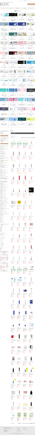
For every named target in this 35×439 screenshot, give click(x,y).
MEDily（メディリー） (2, 207)
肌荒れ (1, 218)
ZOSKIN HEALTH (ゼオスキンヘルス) (4, 160)
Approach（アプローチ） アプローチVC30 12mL (31, 193)
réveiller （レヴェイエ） (3, 194)
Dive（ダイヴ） (2, 150)
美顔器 (1, 248)
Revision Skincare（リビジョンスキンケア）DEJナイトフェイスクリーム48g (13, 374)
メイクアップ (1, 242)
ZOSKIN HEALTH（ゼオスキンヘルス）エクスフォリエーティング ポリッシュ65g (25, 294)
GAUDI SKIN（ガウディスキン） (3, 165)
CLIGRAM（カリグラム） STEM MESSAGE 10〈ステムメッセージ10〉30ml (13, 385)
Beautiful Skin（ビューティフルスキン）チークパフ (19, 385)
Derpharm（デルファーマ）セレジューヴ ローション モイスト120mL (31, 239)
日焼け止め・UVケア (2, 234)
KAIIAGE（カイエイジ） (3, 183)
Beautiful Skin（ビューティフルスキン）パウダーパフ (25, 351)
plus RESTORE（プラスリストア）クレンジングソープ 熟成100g (19, 206)
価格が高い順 (27, 137)
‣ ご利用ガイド (18, 429)
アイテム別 (2, 224)
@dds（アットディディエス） (3, 212)
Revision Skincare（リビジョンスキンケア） (3, 153)
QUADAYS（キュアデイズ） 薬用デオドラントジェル (13, 418)
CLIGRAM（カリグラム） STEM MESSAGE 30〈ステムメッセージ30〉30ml (31, 374)
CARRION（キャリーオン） (3, 197)
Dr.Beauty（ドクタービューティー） (4, 187)
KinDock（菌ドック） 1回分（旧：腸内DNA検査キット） (31, 329)
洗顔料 (1, 227)
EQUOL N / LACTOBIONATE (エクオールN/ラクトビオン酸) (3, 181)
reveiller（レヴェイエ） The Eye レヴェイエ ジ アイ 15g (19, 396)
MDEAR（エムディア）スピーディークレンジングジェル (19, 146)
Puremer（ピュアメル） (3, 156)
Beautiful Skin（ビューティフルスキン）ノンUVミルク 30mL (25, 340)
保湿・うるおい (2, 215)
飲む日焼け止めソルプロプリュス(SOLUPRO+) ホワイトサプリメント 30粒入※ (13, 396)
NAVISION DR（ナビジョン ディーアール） (3, 162)
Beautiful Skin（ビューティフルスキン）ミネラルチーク (25, 385)
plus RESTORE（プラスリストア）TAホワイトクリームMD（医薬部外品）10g (25, 283)
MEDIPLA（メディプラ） (3, 169)
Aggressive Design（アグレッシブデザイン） (4, 209)
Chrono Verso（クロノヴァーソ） (4, 201)
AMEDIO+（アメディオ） (3, 204)
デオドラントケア (2, 238)
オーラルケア (1, 245)
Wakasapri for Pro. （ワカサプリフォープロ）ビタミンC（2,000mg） (25, 418)
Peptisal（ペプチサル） (3, 175)
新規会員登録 (31, 4)
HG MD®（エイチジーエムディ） (4, 172)
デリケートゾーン (2, 222)
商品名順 (32, 137)
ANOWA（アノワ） (2, 193)
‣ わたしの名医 (24, 429)
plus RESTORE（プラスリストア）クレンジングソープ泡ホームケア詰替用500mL (25, 362)
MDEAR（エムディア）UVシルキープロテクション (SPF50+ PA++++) (25, 146)
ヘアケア (1, 241)
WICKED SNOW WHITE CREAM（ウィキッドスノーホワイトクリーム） (4, 179)
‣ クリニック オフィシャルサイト (25, 428)
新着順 (30, 137)
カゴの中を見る (4, 135)
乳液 (0, 231)
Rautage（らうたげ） (2, 151)
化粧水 (1, 228)
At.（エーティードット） (3, 147)
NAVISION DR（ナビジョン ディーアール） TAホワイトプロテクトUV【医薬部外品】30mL (13, 329)
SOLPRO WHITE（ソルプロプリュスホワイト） (4, 158)
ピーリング (1, 235)
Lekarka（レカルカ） (2, 155)
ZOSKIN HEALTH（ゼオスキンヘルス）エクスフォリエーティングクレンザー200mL (19, 294)
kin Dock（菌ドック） (2, 186)
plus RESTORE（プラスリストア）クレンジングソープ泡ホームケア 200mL (25, 206)
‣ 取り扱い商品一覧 (18, 428)
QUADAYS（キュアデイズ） (3, 190)
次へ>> (13, 137)
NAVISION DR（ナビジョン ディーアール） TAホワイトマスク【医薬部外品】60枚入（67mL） (31, 316)
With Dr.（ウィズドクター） (3, 200)
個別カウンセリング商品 (24, 8)
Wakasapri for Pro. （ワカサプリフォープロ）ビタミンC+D (31, 418)
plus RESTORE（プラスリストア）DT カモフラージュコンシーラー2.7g (31, 228)
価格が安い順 (24, 137)
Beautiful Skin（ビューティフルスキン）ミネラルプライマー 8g (19, 362)
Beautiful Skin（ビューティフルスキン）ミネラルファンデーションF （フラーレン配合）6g (19, 351)
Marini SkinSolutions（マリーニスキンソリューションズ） (4, 167)
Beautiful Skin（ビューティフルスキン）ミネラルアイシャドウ (31, 385)
